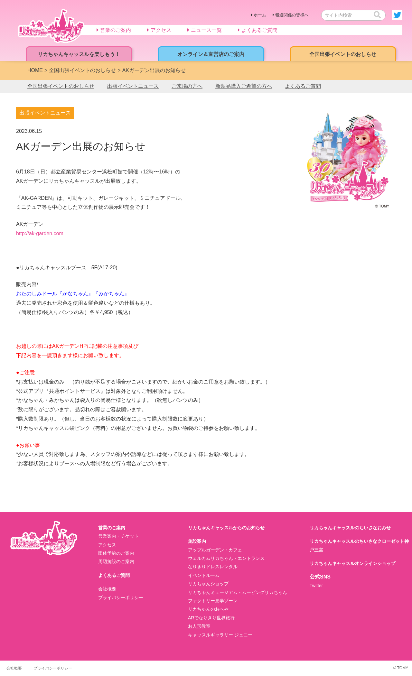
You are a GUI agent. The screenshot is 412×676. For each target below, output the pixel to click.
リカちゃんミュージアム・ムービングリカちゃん (237, 592)
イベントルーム (204, 575)
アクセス (107, 544)
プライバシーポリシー (120, 597)
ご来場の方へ (187, 86)
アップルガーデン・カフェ (215, 549)
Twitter (316, 585)
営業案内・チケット (118, 536)
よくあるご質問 (303, 86)
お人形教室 (199, 626)
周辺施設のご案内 (116, 561)
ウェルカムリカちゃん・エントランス (226, 558)
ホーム (260, 15)
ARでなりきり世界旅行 (211, 617)
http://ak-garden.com (39, 233)
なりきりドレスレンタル (213, 566)
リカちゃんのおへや (208, 609)
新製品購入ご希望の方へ (243, 86)
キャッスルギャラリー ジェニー (220, 634)
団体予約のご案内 (116, 553)
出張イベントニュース (133, 86)
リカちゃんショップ (208, 583)
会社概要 (107, 588)
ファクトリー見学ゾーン (213, 600)
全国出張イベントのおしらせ (60, 86)
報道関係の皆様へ (292, 15)
